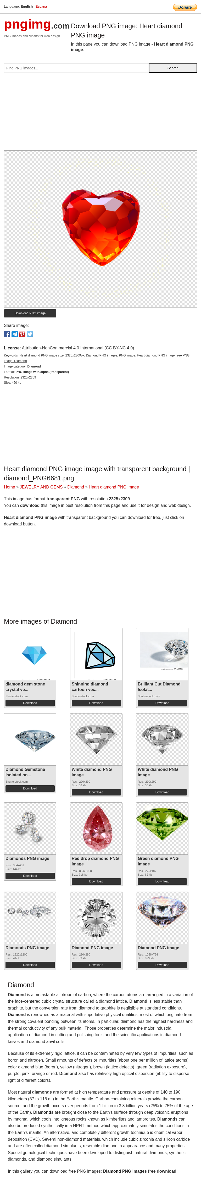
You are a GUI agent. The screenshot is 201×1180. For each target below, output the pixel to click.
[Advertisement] (100, 113)
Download (30, 703)
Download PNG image (30, 313)
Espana (41, 6)
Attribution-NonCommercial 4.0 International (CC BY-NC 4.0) (78, 348)
